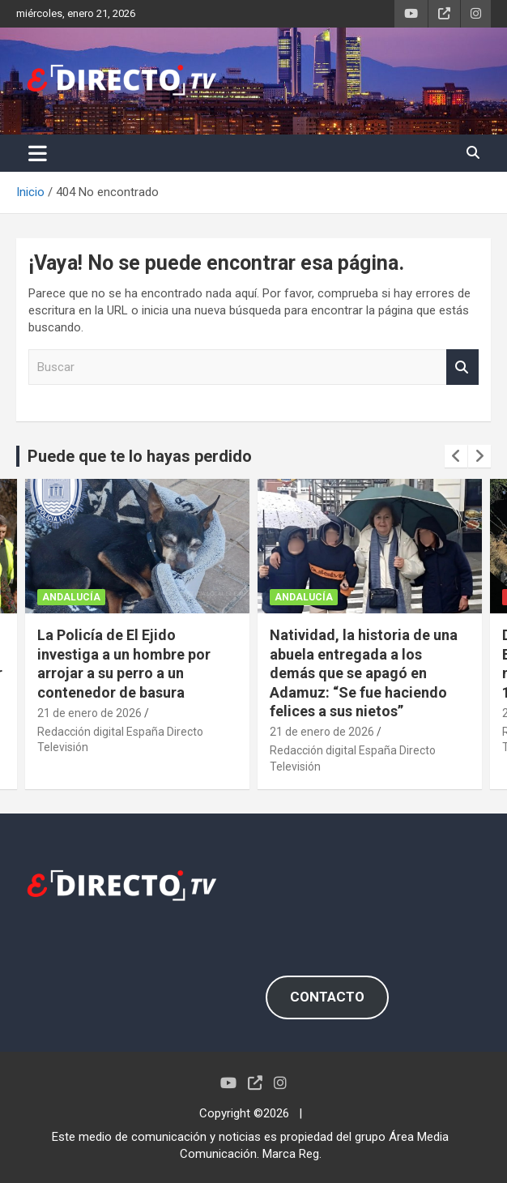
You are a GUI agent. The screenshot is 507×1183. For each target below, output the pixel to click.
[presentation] (456, 456)
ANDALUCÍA (71, 597)
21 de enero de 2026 (89, 713)
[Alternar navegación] (37, 153)
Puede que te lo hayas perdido (140, 456)
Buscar (462, 367)
